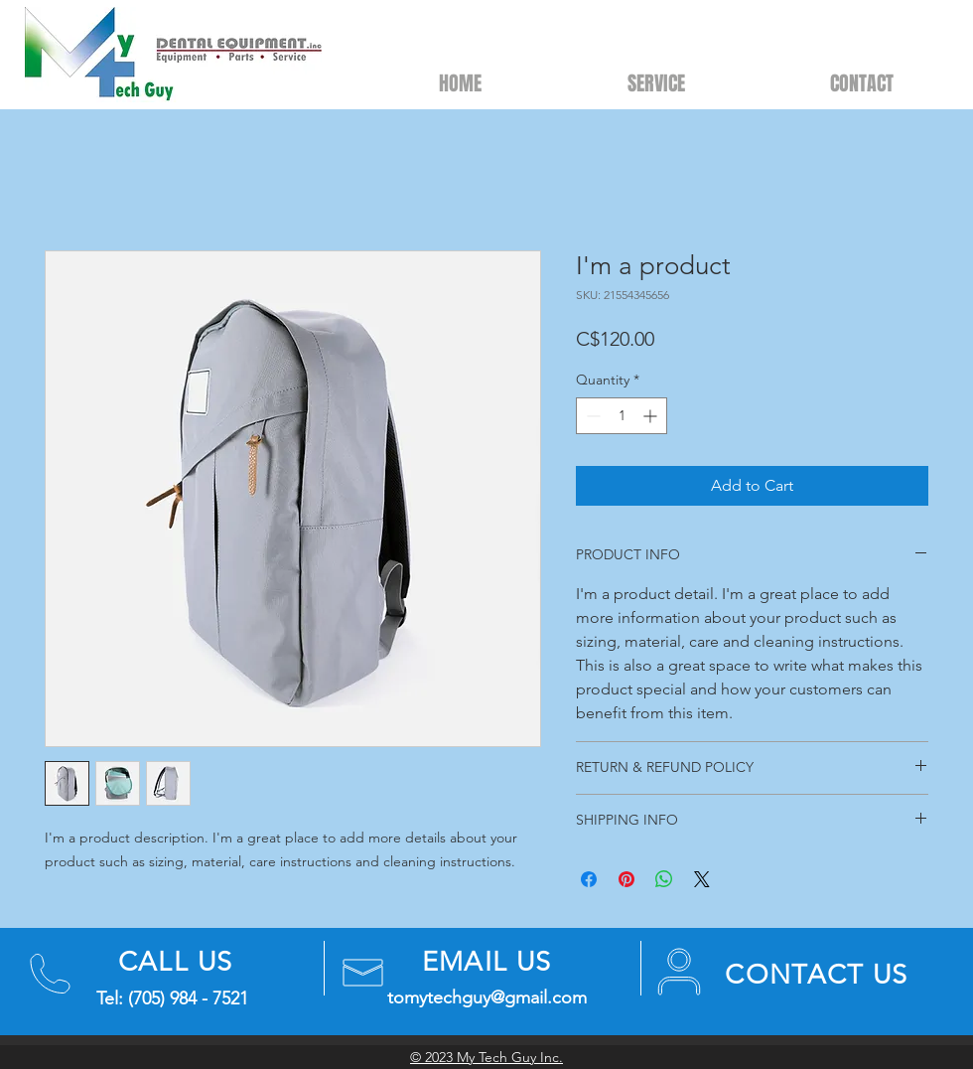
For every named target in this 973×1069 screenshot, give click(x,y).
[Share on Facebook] (589, 879)
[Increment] (651, 415)
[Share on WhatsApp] (664, 879)
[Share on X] (702, 879)
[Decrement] (591, 415)
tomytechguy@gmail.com (487, 997)
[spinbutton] (621, 415)
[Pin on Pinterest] (626, 879)
